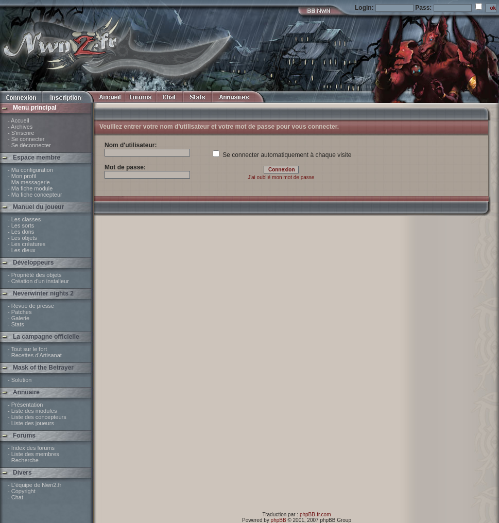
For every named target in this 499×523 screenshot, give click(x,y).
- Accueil (18, 120)
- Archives (20, 127)
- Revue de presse (31, 306)
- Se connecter (26, 139)
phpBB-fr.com (315, 514)
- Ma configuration (30, 170)
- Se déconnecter (29, 145)
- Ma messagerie (29, 182)
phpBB (278, 520)
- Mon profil (22, 176)
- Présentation (25, 405)
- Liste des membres (33, 454)
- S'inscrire (21, 133)
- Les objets (22, 238)
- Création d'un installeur (38, 281)
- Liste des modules (32, 411)
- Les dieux (22, 250)
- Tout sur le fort (27, 349)
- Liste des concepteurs (37, 417)
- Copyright (22, 491)
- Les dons (21, 232)
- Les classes (24, 219)
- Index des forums (31, 448)
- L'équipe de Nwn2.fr (34, 485)
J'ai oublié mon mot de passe (281, 177)
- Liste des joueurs (31, 423)
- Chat (15, 497)
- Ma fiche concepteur (35, 194)
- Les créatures (26, 244)
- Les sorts (21, 225)
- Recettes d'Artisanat (35, 355)
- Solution (19, 380)
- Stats (16, 324)
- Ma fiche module (30, 188)
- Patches (19, 312)
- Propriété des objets (35, 275)
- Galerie (18, 318)
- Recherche (23, 460)
